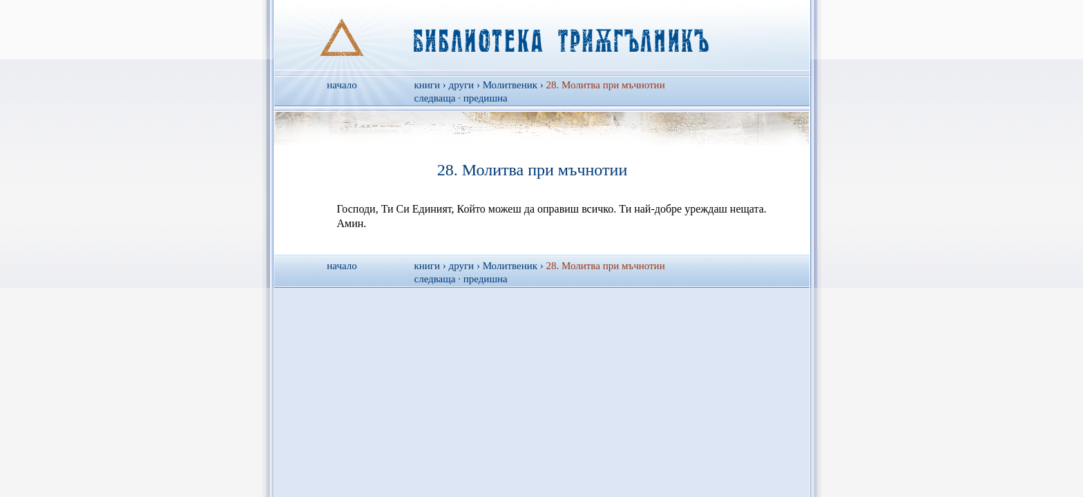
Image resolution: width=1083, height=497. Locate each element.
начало (341, 84)
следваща (435, 98)
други (462, 84)
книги (427, 84)
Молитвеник (510, 84)
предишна (485, 98)
